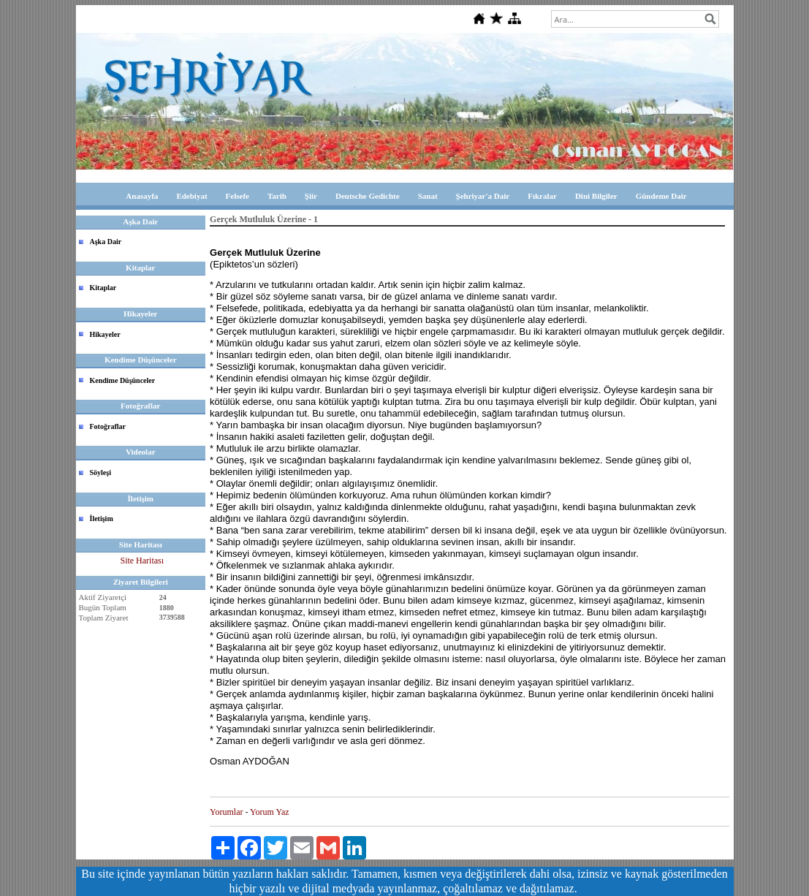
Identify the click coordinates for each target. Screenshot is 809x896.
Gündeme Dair (661, 195)
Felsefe (237, 195)
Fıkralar (542, 195)
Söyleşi (100, 472)
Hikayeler (105, 334)
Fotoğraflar (108, 426)
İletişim (101, 519)
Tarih (276, 195)
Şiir (311, 195)
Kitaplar (103, 288)
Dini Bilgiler (596, 195)
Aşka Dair (106, 242)
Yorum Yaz (269, 812)
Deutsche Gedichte (367, 195)
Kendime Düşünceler (123, 380)
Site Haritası (142, 560)
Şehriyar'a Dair (483, 195)
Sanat (428, 195)
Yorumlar (226, 812)
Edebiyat (191, 195)
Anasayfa (142, 195)
